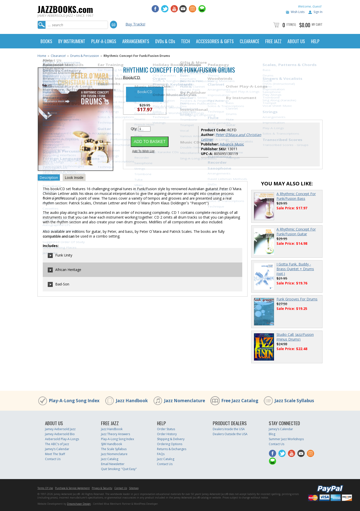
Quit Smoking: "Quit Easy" (119, 469)
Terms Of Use (45, 488)
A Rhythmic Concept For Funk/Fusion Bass (296, 196)
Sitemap (133, 488)
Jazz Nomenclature (184, 400)
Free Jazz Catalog (239, 400)
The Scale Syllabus (113, 449)
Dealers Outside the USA (230, 434)
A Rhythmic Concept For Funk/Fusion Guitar (296, 231)
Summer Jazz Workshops (286, 439)
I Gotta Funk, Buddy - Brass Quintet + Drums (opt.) (295, 269)
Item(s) (291, 24)
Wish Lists (297, 12)
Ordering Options (169, 444)
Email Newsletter (112, 464)
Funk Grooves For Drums (297, 299)
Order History (167, 434)
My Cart (317, 24)
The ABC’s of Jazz (57, 444)
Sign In (318, 12)
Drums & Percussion (84, 56)
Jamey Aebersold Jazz (60, 429)
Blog (272, 434)
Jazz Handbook (132, 400)
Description (49, 177)
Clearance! (58, 56)
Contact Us (52, 459)
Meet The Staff (55, 454)
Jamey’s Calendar (57, 449)
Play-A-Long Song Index (74, 400)
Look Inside (74, 177)
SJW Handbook (111, 444)
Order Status (166, 429)
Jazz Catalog (109, 459)
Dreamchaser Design (79, 504)
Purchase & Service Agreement (72, 488)
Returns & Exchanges (171, 449)
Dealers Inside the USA (229, 429)
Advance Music (232, 144)
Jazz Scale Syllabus (294, 400)
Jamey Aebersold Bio (60, 434)
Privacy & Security (102, 488)
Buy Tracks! (135, 23)
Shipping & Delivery (170, 439)
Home (42, 56)
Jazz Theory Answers (115, 434)
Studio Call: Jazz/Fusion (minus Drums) (295, 337)
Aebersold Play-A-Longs (62, 439)
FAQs (160, 454)
